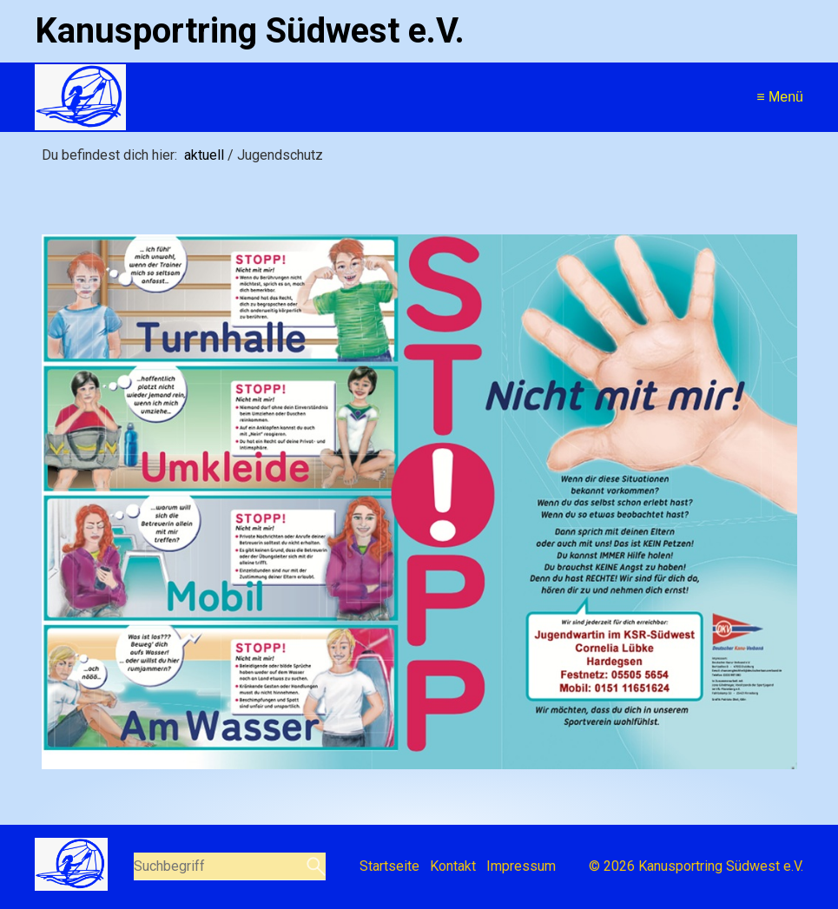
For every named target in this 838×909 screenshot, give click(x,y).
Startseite (389, 866)
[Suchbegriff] (230, 866)
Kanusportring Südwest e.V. (250, 30)
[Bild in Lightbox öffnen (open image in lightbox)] (419, 501)
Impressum (521, 866)
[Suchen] (314, 866)
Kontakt (453, 866)
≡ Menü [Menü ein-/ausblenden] (779, 96)
